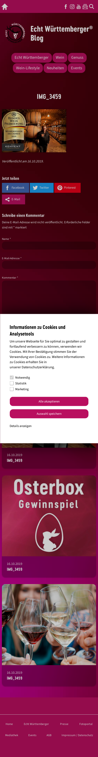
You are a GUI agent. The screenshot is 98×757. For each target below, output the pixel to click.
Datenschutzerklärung (38, 367)
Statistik (18, 383)
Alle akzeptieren (49, 401)
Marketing (19, 389)
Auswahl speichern (49, 414)
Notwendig (20, 377)
